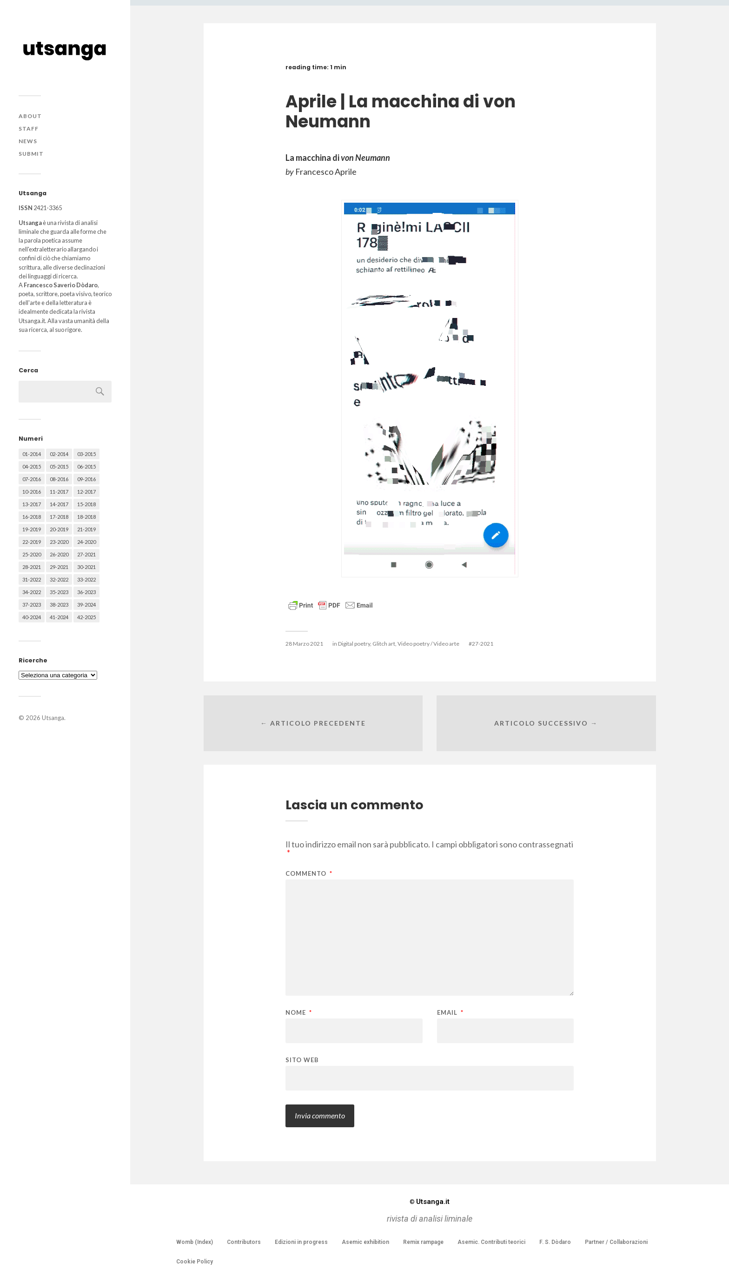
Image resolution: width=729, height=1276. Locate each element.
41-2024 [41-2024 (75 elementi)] (59, 617)
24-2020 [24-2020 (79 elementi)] (86, 542)
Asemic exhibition (365, 1242)
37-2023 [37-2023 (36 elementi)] (31, 605)
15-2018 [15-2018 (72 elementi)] (86, 504)
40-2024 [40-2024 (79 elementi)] (31, 617)
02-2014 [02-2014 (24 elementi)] (59, 454)
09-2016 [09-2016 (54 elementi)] (86, 479)
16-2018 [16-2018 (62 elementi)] (31, 517)
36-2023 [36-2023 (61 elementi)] (86, 592)
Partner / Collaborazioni (616, 1242)
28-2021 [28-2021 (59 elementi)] (31, 567)
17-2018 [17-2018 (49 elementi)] (59, 517)
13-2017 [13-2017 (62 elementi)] (31, 504)
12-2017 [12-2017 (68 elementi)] (86, 492)
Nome (298, 1013)
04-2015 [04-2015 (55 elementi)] (31, 466)
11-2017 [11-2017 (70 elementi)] (59, 492)
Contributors (244, 1242)
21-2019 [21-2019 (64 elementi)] (86, 529)
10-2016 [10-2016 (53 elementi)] (31, 492)
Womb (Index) (194, 1242)
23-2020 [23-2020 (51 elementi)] (59, 542)
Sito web (302, 1059)
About (30, 115)
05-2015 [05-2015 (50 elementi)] (59, 466)
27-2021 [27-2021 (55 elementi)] (86, 554)
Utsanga (53, 717)
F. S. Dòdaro (555, 1242)
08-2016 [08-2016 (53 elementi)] (59, 479)
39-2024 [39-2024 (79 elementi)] (86, 605)
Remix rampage (423, 1242)
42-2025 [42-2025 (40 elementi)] (86, 617)
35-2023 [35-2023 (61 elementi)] (59, 592)
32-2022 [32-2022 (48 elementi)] (59, 579)
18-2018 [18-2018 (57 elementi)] (86, 517)
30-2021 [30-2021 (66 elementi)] (86, 567)
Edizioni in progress (301, 1242)
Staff (29, 128)
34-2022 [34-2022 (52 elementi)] (31, 592)
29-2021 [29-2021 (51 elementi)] (59, 567)
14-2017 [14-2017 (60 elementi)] (59, 504)
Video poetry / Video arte (428, 643)
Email (450, 1013)
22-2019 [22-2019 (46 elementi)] (31, 542)
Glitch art (383, 643)
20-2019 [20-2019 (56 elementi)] (59, 529)
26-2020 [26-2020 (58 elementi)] (59, 554)
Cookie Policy (194, 1261)
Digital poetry (354, 643)
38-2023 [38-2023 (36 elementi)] (59, 605)
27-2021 (482, 643)
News (28, 141)
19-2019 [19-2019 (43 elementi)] (31, 529)
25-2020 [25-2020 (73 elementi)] (31, 554)
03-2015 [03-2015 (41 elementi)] (86, 454)
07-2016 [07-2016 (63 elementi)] (31, 479)
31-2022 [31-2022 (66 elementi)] (31, 579)
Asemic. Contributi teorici (491, 1242)
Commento (308, 874)
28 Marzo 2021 (304, 643)
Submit (31, 153)
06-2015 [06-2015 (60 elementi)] (86, 466)
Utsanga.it (430, 1201)
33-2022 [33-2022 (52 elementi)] (86, 579)
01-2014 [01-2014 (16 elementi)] (31, 454)
